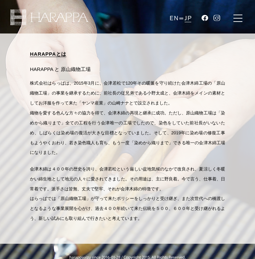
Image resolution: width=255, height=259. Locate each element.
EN (174, 18)
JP (188, 18)
